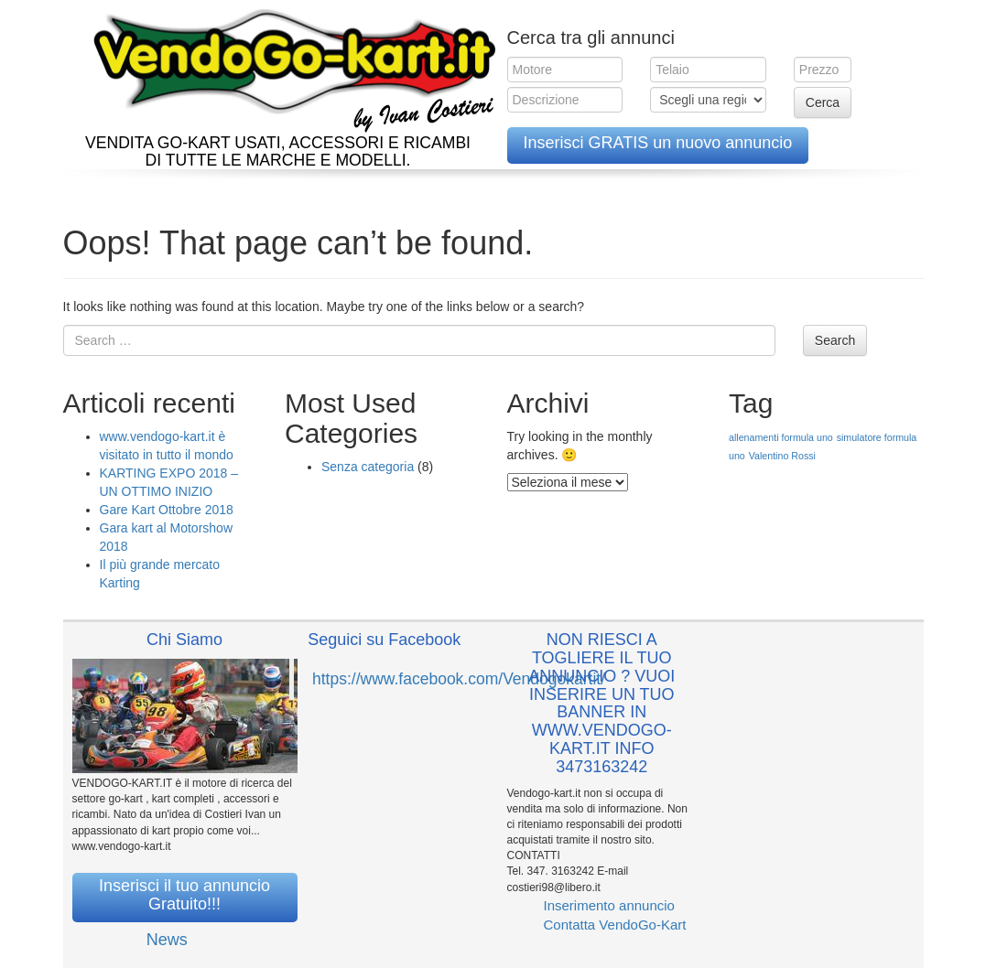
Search (835, 340)
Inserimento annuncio (609, 905)
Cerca (823, 102)
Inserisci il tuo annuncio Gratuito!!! (184, 895)
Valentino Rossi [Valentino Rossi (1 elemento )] (782, 455)
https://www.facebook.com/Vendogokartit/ (458, 679)
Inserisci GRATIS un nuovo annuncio (658, 143)
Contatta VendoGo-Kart (615, 924)
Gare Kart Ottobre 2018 (166, 509)
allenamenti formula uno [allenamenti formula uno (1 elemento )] (781, 437)
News (167, 939)
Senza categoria (367, 466)
